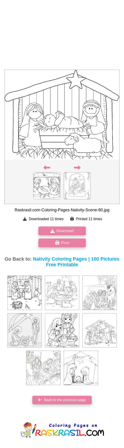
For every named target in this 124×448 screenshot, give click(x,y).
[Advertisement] (62, 36)
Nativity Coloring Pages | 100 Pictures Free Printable (76, 261)
